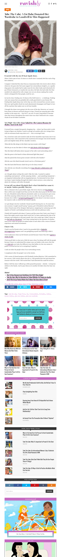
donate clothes (9, 296)
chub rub (10, 244)
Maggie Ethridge (25, 404)
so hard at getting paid (26, 198)
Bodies (7, 9)
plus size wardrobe (32, 296)
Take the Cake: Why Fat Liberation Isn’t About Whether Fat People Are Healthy (29, 277)
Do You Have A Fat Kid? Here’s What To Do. (30, 534)
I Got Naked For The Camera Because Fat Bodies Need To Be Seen (28, 124)
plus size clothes (20, 296)
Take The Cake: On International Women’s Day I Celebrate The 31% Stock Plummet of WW (48, 371)
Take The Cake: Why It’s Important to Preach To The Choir (30, 370)
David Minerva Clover (26, 387)
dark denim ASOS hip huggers (39, 147)
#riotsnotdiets (33, 294)
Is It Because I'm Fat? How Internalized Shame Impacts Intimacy (30, 351)
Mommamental (30, 499)
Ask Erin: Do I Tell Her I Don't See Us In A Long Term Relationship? (36, 410)
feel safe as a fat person (14, 219)
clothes (48, 294)
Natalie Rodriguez (26, 420)
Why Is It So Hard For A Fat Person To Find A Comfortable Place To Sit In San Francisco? (12, 371)
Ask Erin (30, 541)
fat (27, 294)
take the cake (13, 294)
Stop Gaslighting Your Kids (30, 392)
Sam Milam (24, 393)
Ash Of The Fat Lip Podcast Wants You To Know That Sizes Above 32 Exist (27, 279)
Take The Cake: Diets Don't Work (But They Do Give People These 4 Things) (38, 460)
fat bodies (42, 294)
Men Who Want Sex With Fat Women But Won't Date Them (12, 351)
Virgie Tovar (10, 70)
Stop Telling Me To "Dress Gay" (47, 350)
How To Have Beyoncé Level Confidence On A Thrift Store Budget (25, 275)
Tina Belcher (49, 190)
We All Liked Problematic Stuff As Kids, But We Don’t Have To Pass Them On (39, 384)
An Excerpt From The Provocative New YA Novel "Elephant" (38, 418)
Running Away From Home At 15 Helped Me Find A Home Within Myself (38, 401)
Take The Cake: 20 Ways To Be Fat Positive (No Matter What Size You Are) (39, 469)
